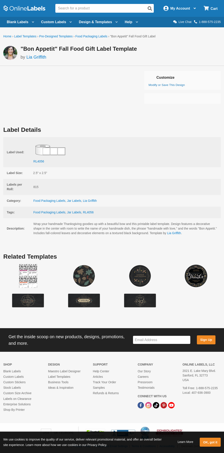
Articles (98, 376)
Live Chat (182, 21)
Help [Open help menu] (131, 22)
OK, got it (210, 442)
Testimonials (146, 387)
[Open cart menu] (210, 8)
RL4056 (88, 212)
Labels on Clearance (17, 399)
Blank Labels (12, 371)
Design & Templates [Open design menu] (98, 22)
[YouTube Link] (171, 405)
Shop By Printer (14, 409)
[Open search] (150, 8)
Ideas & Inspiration (61, 387)
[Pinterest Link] (164, 405)
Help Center (101, 371)
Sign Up (206, 339)
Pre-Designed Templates (56, 36)
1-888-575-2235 (207, 22)
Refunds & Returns (106, 393)
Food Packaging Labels (91, 36)
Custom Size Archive (17, 393)
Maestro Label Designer (64, 371)
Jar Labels (74, 200)
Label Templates (25, 36)
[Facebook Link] (141, 405)
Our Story (144, 371)
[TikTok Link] (156, 405)
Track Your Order (104, 382)
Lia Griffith (36, 57)
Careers (143, 376)
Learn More (185, 442)
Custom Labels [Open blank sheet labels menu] (56, 22)
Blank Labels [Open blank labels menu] (20, 22)
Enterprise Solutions (17, 404)
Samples (99, 387)
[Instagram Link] (148, 405)
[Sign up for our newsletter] (161, 340)
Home (7, 36)
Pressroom (145, 382)
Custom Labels (13, 376)
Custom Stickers (14, 382)
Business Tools (58, 382)
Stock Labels (12, 387)
